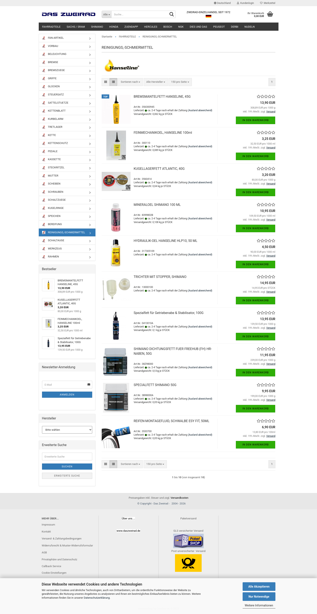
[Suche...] (106, 14)
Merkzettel (267, 3)
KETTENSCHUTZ (55, 143)
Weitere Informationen (259, 605)
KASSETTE (51, 159)
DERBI (234, 26)
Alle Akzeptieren (259, 586)
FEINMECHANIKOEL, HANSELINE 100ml (163, 133)
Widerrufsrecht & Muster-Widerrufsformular (67, 545)
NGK (181, 26)
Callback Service (51, 566)
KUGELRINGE (53, 208)
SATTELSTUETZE (55, 103)
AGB (44, 552)
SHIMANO (97, 26)
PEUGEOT (219, 26)
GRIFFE (49, 78)
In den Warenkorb (255, 120)
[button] (222, 3)
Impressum (48, 524)
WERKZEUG (52, 248)
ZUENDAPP (131, 26)
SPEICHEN (51, 216)
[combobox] (130, 82)
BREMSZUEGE (53, 70)
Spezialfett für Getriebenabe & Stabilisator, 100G (168, 313)
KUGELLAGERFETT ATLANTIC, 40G (159, 169)
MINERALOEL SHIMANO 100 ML (157, 205)
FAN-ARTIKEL (53, 38)
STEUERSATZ (53, 94)
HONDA (113, 26)
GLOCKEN (51, 86)
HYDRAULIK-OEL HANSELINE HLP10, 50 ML (165, 241)
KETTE (49, 135)
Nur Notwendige (259, 596)
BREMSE (50, 62)
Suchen (67, 466)
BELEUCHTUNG (54, 54)
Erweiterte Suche (67, 475)
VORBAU (50, 46)
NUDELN (249, 26)
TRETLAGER (52, 127)
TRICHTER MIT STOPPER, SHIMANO (160, 277)
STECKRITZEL (53, 167)
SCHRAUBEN (52, 192)
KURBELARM (52, 119)
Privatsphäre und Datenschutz (59, 559)
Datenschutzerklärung (97, 597)
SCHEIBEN (51, 184)
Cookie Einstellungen (54, 572)
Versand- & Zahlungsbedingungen (62, 538)
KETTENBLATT (54, 111)
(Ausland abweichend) (200, 110)
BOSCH (167, 26)
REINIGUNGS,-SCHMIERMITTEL (63, 232)
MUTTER (50, 176)
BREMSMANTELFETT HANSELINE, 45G (162, 97)
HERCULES (150, 26)
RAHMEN (50, 256)
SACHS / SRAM (76, 26)
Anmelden (67, 394)
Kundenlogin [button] (245, 3)
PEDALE (50, 151)
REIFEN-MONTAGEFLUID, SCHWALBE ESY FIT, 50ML (171, 421)
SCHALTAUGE (53, 240)
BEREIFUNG (52, 224)
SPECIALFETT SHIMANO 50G (155, 385)
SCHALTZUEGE (54, 200)
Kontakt (46, 531)
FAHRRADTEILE (51, 26)
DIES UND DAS (198, 26)
